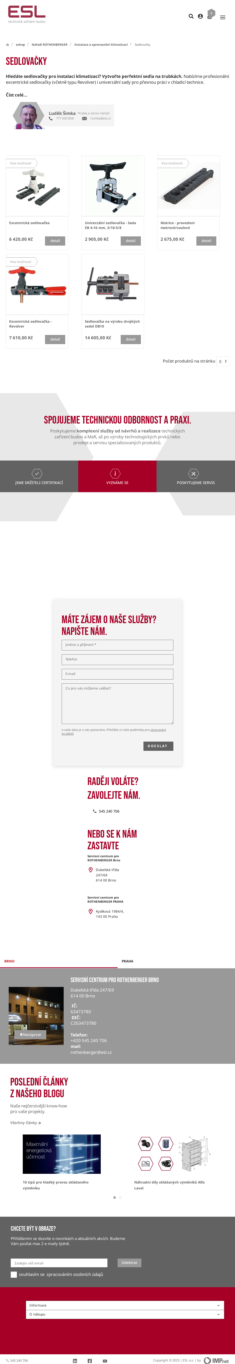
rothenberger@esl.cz (91, 1043)
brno (9, 952)
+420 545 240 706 (89, 1031)
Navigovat (30, 1025)
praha (127, 952)
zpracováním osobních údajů (75, 1265)
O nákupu (124, 1305)
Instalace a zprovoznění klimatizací (101, 35)
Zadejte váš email (29, 1254)
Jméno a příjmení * (80, 636)
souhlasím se (31, 1265)
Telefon (71, 650)
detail (55, 231)
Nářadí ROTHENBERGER (50, 35)
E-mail (70, 665)
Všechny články (25, 1113)
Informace (124, 1296)
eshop (20, 35)
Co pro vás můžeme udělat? (88, 679)
